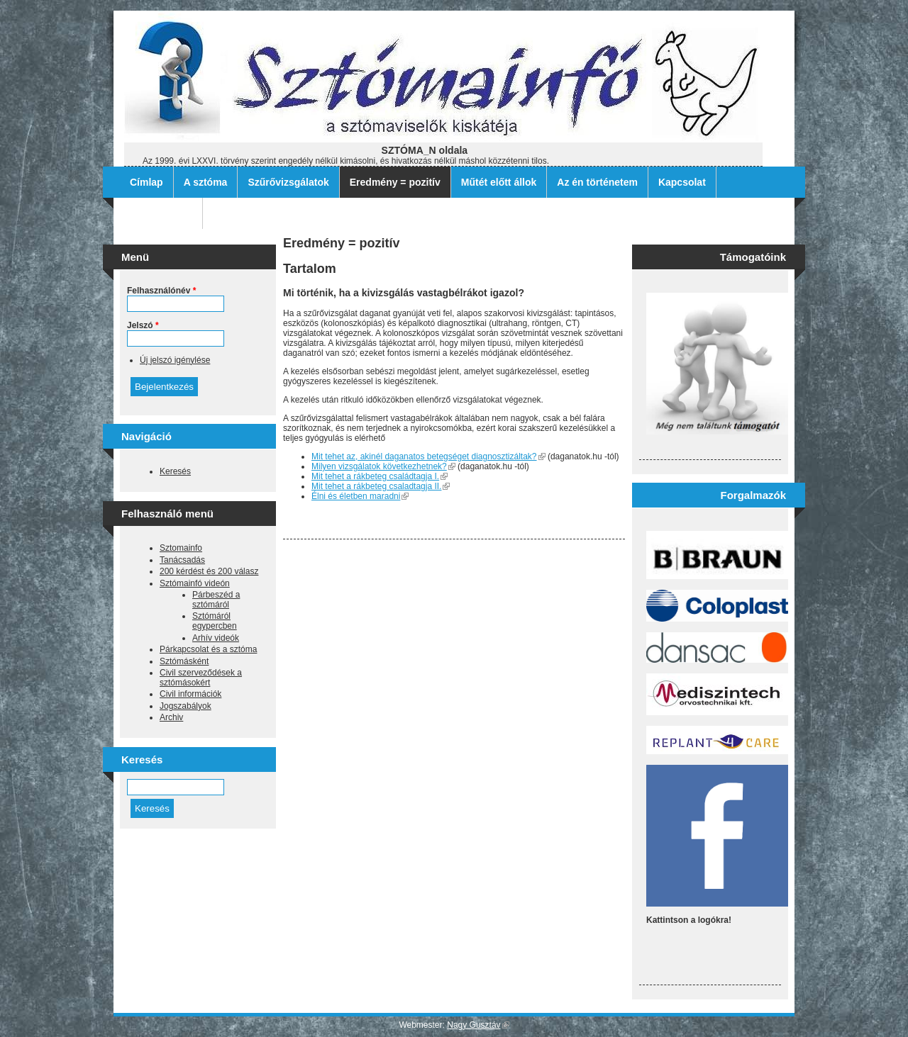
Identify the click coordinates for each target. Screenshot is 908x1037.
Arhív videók (215, 638)
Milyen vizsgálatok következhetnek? (383, 466)
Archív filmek (161, 213)
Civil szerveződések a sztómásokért (201, 678)
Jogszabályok (185, 706)
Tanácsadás (182, 560)
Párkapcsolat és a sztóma (208, 649)
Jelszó (143, 325)
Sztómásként (184, 661)
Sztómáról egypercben (214, 621)
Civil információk (190, 694)
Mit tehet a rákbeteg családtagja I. (379, 476)
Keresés (175, 471)
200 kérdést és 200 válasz (209, 571)
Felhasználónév (161, 291)
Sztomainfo (181, 548)
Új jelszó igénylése (175, 360)
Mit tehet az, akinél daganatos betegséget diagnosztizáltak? (428, 456)
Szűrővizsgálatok (288, 182)
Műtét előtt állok (499, 182)
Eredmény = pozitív (395, 182)
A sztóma (206, 182)
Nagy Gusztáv (478, 1025)
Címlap (146, 182)
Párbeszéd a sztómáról (216, 600)
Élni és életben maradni (360, 496)
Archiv (171, 717)
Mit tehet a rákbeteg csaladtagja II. (380, 486)
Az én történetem (597, 182)
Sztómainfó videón (195, 583)
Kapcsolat (682, 182)
